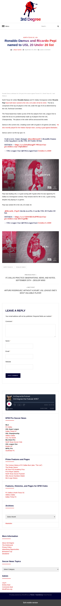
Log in (4, 583)
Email (7, 351)
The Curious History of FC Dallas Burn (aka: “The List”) (23, 465)
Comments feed (7, 587)
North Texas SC (29, 37)
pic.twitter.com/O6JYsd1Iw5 (15, 147)
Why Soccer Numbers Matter (15, 476)
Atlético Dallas (10, 435)
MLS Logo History (11, 478)
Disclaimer (5, 554)
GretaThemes (47, 595)
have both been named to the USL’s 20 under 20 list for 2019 (26, 103)
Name (8, 341)
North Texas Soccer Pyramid (15, 474)
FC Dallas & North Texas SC (14, 493)
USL (36, 37)
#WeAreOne (41, 145)
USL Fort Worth (10, 438)
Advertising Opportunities (10, 549)
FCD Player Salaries (12, 471)
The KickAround (7, 545)
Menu (6, 26)
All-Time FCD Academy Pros (15, 469)
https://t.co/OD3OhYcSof (25, 217)
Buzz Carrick (17, 50)
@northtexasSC (34, 139)
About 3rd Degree (8, 543)
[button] (4, 56)
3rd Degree (30, 19)
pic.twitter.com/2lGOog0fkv (16, 219)
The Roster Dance (11, 467)
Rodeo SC (8, 446)
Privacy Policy (7, 547)
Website (8, 362)
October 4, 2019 (44, 151)
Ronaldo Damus (20, 267)
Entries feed (6, 585)
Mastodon (8, 523)
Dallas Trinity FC (11, 431)
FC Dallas (8, 427)
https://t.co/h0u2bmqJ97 (25, 145)
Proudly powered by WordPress (19, 595)
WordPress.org (7, 589)
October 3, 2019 (44, 223)
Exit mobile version (30, 603)
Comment (9, 321)
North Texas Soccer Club (13, 442)
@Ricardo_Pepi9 (12, 211)
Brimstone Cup (7, 551)
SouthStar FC (10, 450)
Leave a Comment (45, 50)
